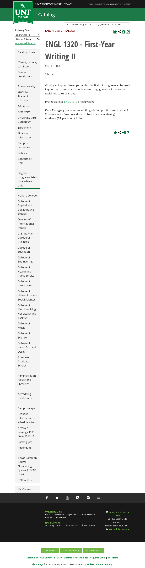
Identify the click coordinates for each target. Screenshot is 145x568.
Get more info (92, 551)
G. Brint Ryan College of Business (25, 238)
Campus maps (26, 408)
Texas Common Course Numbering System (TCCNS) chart (27, 466)
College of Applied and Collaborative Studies (26, 208)
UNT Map (49, 517)
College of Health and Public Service (26, 271)
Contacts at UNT (25, 161)
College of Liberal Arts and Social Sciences (27, 295)
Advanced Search (25, 43)
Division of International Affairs (26, 223)
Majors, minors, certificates (27, 64)
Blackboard (100, 4)
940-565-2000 (73, 525)
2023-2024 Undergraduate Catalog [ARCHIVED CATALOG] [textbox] (93, 24)
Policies (22, 153)
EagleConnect (112, 4)
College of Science (24, 335)
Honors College (27, 195)
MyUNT (90, 4)
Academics (24, 112)
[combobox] (97, 24)
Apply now (49, 551)
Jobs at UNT (61, 517)
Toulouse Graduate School (23, 361)
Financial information (25, 135)
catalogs (38, 564)
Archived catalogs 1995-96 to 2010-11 (26, 432)
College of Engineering (25, 259)
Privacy (58, 557)
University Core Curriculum (27, 120)
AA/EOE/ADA (46, 557)
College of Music (24, 325)
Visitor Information (119, 529)
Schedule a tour (70, 551)
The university (26, 86)
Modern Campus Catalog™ (99, 564)
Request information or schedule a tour (27, 418)
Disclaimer (32, 557)
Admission (24, 106)
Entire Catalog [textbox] (23, 34)
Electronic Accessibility (76, 557)
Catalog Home (26, 52)
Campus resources (24, 145)
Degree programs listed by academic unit (27, 179)
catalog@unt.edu (55, 525)
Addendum (24, 447)
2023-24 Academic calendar (23, 96)
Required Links (97, 557)
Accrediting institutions (25, 396)
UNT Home (112, 557)
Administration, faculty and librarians (27, 380)
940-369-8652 (89, 525)
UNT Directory (126, 4)
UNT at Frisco (26, 480)
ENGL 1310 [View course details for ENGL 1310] (70, 102)
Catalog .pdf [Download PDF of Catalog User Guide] (25, 442)
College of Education (24, 250)
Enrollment (24, 127)
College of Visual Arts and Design (27, 347)
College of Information (25, 283)
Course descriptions (25, 74)
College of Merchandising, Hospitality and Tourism (27, 312)
